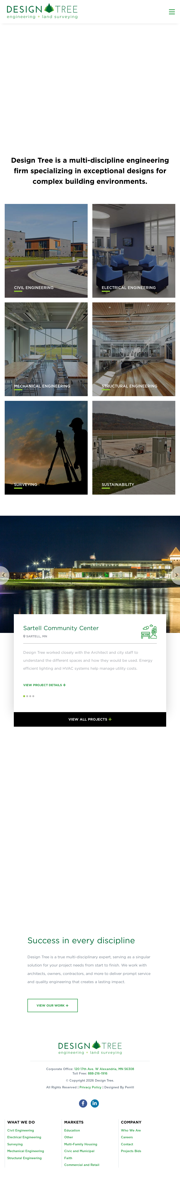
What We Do (21, 1122)
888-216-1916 (98, 1073)
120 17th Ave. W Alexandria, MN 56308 (104, 1069)
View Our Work (50, 1005)
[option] (90, 621)
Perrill (129, 1087)
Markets (73, 1122)
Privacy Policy (90, 1087)
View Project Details (42, 685)
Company (131, 1122)
